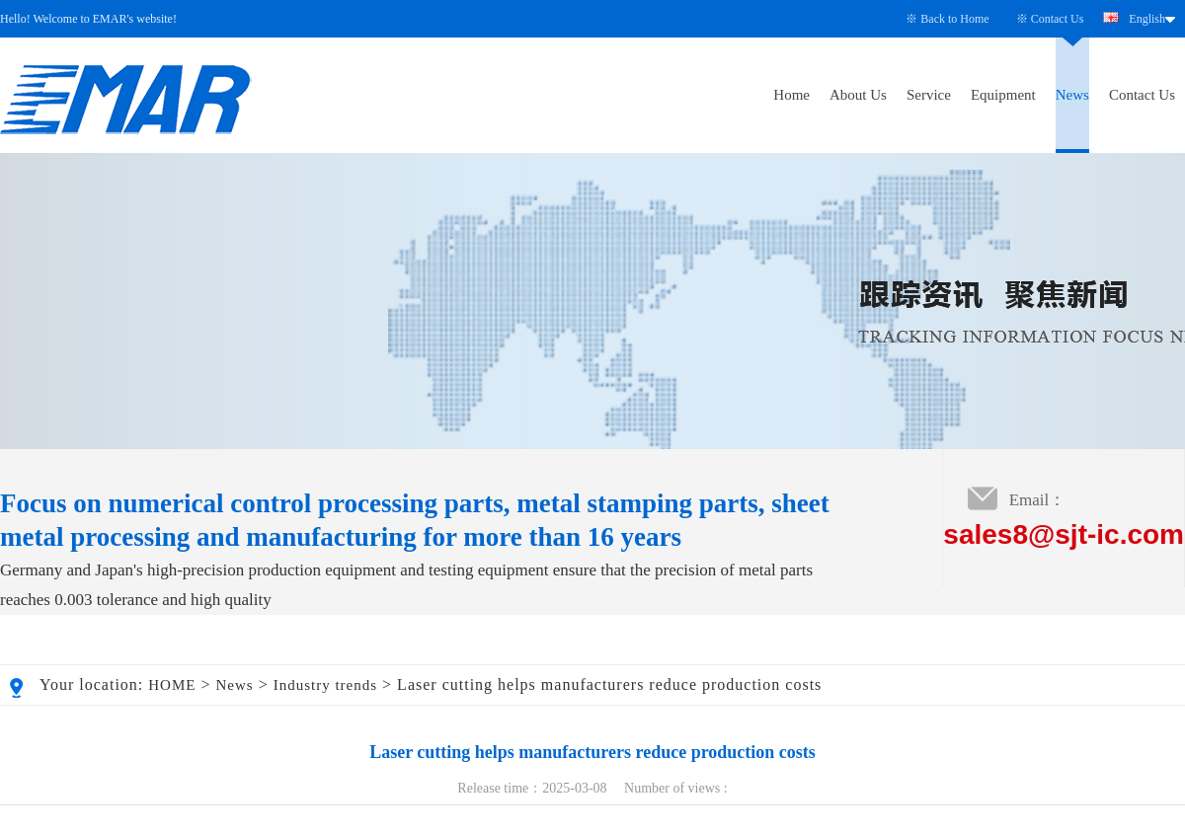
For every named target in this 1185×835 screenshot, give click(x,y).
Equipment (1003, 95)
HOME (172, 685)
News (1072, 95)
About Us (858, 95)
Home (791, 95)
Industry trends (325, 685)
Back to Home (954, 19)
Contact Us (1057, 19)
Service (929, 95)
